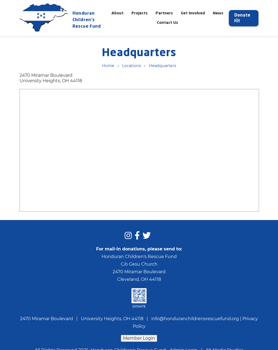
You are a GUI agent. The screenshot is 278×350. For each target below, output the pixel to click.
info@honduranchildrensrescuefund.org (195, 318)
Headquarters (162, 65)
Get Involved (193, 13)
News (218, 13)
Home (108, 65)
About (118, 13)
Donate (242, 18)
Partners (164, 13)
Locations (131, 65)
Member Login (139, 338)
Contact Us (167, 23)
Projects (139, 13)
